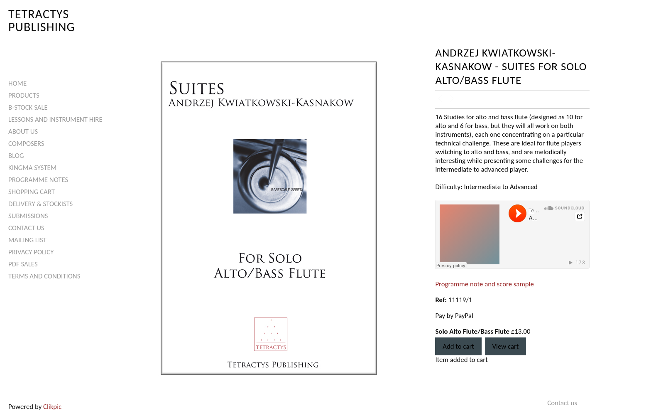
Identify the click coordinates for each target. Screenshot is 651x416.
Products (23, 95)
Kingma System (32, 167)
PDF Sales (23, 264)
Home (17, 83)
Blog (16, 155)
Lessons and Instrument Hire (55, 119)
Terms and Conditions (44, 276)
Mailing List (27, 240)
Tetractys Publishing (41, 20)
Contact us (26, 228)
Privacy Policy (31, 252)
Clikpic (52, 406)
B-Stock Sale (28, 107)
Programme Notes (38, 179)
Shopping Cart (31, 191)
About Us (23, 131)
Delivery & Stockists (40, 203)
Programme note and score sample (484, 284)
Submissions (28, 216)
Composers (26, 143)
